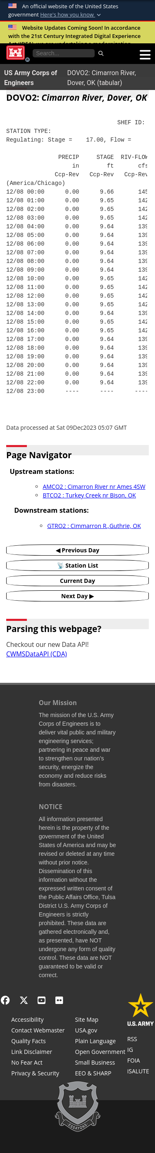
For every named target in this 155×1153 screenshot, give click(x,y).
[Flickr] (59, 1000)
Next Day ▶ (77, 596)
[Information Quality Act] (37, 1042)
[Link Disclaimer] (37, 1052)
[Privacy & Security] (37, 1074)
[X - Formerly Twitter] (23, 1000)
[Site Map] (100, 1020)
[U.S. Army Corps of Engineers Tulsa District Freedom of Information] (140, 1061)
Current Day (77, 581)
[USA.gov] (100, 1031)
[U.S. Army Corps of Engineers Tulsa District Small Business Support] (100, 1063)
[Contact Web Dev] (37, 1031)
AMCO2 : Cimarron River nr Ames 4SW (94, 486)
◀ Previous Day (78, 550)
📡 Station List (77, 565)
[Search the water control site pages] (64, 53)
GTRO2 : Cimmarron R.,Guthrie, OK (94, 526)
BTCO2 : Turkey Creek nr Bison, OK (89, 495)
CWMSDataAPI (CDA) (36, 654)
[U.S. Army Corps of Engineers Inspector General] (140, 1050)
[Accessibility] (37, 1020)
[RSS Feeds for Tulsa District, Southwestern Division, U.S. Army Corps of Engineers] (140, 1040)
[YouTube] (41, 1000)
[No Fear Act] (37, 1063)
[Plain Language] (100, 1042)
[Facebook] (5, 1000)
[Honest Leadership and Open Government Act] (100, 1052)
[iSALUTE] (140, 1072)
